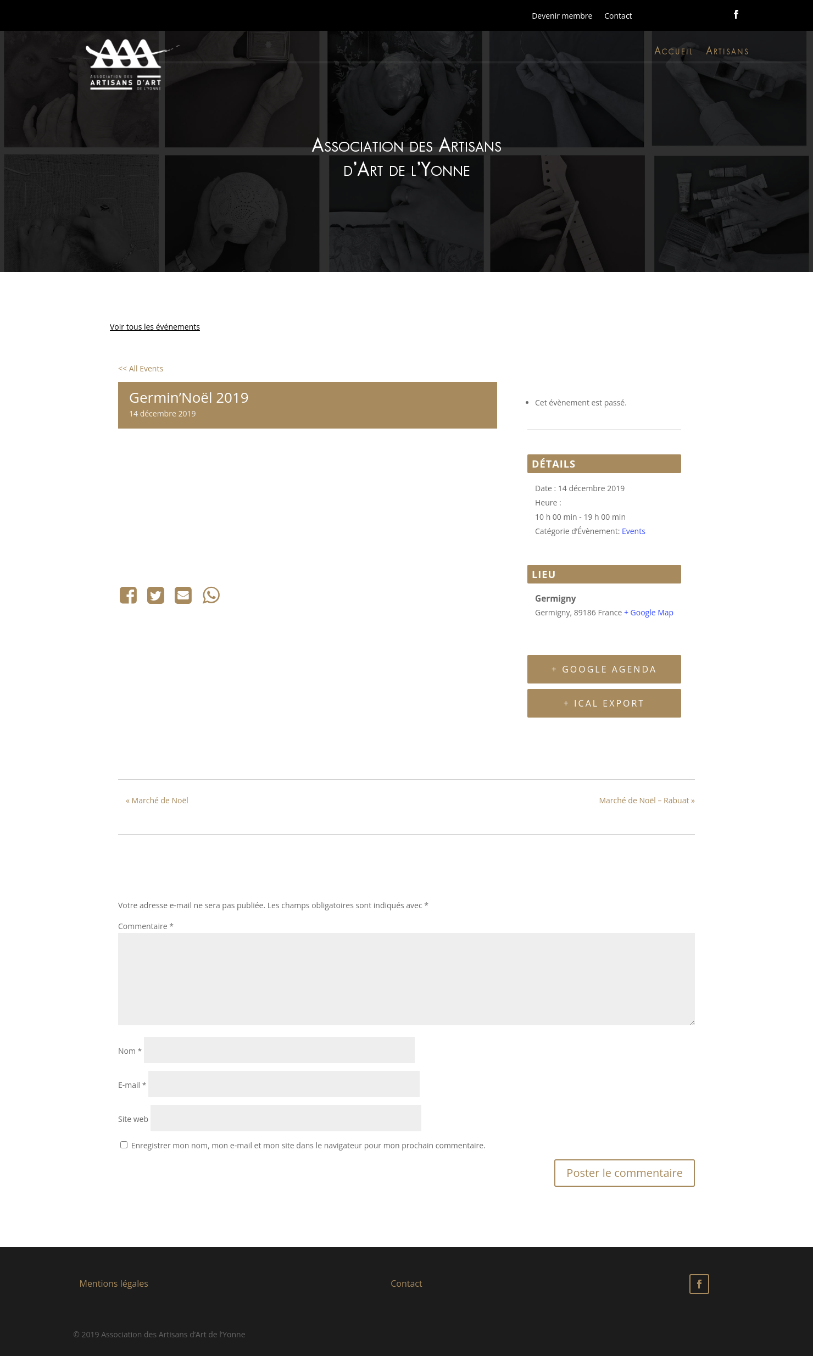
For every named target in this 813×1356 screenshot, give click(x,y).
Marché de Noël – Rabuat (647, 800)
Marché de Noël (157, 800)
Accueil (674, 53)
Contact (618, 15)
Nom (130, 1051)
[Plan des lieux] (307, 511)
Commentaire (146, 926)
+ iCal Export (604, 703)
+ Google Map (648, 612)
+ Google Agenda (604, 669)
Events (633, 531)
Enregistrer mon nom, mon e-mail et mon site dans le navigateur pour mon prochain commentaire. (308, 1145)
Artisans (727, 53)
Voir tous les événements (155, 326)
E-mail (132, 1085)
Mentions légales (113, 1283)
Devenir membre (562, 15)
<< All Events (140, 368)
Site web (133, 1119)
